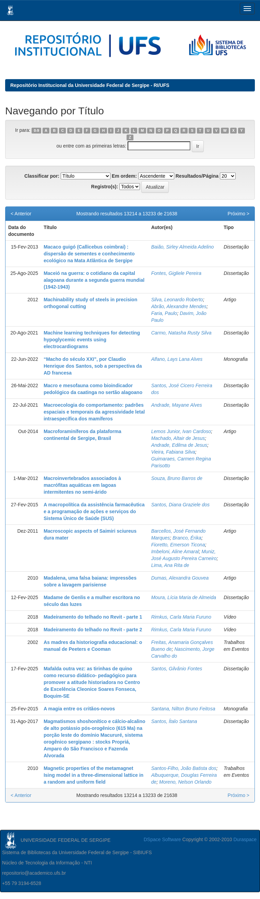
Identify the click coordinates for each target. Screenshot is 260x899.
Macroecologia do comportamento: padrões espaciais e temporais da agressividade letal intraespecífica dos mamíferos (94, 411)
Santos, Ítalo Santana (174, 721)
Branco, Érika (187, 538)
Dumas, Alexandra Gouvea (180, 578)
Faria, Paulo (164, 313)
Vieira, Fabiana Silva (173, 452)
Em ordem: (124, 176)
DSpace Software (162, 839)
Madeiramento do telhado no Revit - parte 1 (93, 617)
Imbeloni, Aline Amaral (175, 551)
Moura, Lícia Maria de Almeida (183, 597)
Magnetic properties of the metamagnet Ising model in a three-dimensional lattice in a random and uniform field (93, 775)
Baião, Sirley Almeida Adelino (182, 247)
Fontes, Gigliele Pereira (176, 273)
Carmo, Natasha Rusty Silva (181, 332)
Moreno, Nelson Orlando (185, 782)
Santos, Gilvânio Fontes (176, 668)
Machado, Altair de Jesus (178, 438)
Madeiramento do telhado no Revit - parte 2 (93, 629)
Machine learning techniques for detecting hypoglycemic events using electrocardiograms (92, 339)
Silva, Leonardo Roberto (177, 299)
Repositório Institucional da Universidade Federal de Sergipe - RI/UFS (89, 85)
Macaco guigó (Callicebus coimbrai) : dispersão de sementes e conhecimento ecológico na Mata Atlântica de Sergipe (89, 253)
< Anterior (21, 213)
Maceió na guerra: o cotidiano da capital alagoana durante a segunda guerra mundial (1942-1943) (94, 280)
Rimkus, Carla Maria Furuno (181, 617)
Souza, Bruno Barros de (176, 478)
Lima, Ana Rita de (170, 565)
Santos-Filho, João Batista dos (183, 768)
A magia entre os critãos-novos (79, 708)
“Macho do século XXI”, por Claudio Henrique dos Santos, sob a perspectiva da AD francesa (93, 366)
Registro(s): (104, 186)
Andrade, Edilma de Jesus (179, 445)
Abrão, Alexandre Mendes (178, 306)
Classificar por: (41, 176)
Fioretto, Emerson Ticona (178, 544)
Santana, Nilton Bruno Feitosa (183, 708)
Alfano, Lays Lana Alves (177, 359)
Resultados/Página (197, 176)
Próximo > (238, 213)
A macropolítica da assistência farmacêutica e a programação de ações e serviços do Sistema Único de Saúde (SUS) (94, 511)
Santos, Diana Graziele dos (180, 504)
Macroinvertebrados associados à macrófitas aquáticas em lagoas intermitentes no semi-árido (82, 485)
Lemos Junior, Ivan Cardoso (181, 431)
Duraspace (245, 839)
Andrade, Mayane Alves (176, 405)
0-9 (36, 130)
